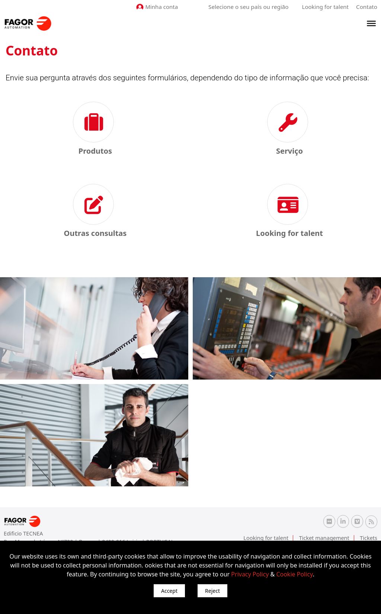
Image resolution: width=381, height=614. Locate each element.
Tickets (369, 537)
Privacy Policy (250, 574)
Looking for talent (325, 6)
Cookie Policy (294, 574)
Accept (169, 590)
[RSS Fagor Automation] (371, 521)
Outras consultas (95, 233)
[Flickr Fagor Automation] (329, 521)
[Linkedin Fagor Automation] (343, 521)
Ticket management (325, 537)
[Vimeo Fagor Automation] (357, 521)
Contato (366, 6)
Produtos (95, 151)
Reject (212, 590)
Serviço (289, 151)
